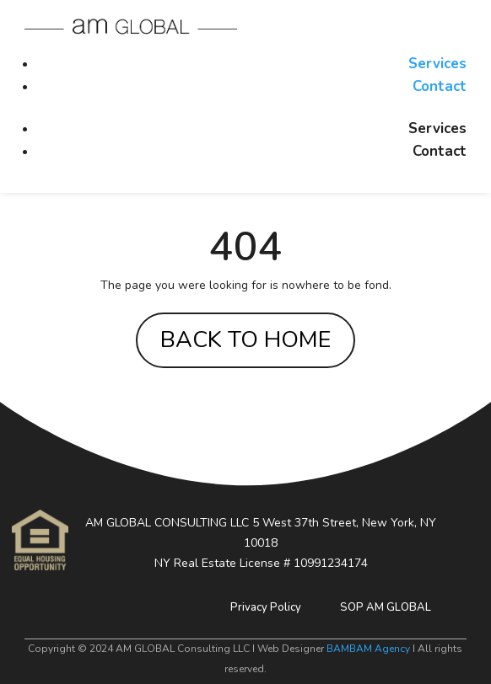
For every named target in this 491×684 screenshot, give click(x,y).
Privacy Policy (265, 607)
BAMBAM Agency (368, 648)
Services (437, 63)
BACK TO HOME (245, 339)
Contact (440, 86)
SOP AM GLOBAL (385, 607)
